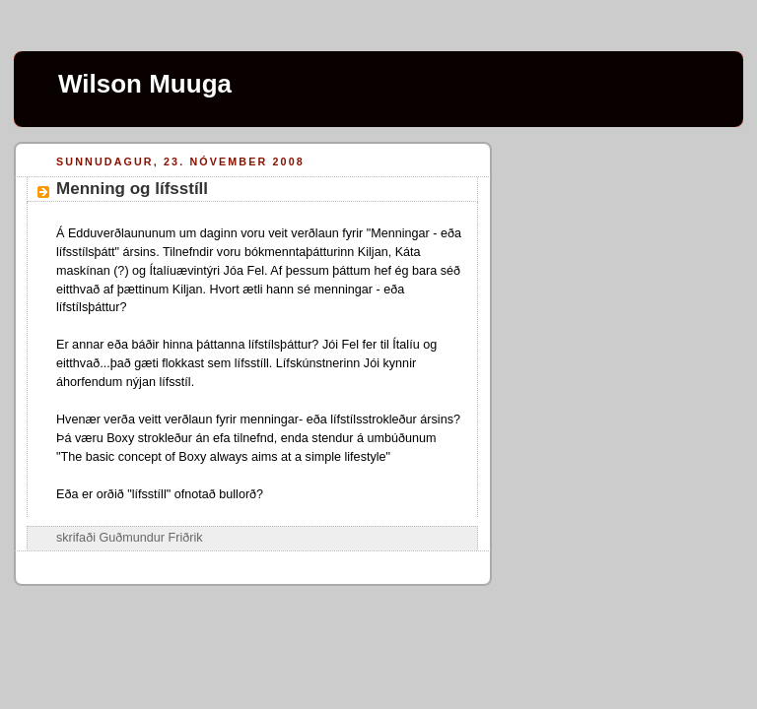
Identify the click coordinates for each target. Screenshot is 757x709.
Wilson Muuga (145, 83)
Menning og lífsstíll (132, 188)
